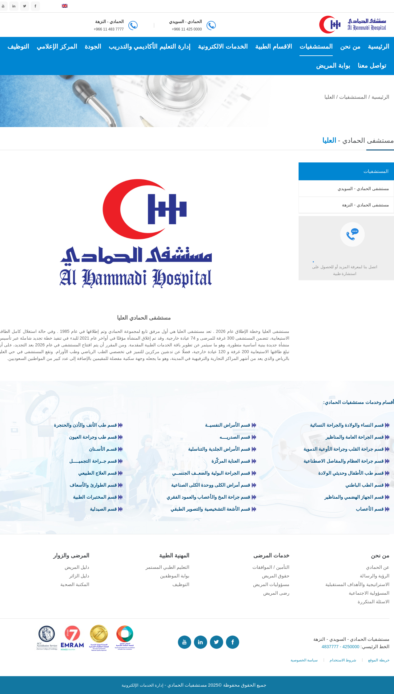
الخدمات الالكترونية (223, 46)
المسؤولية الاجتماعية (369, 593)
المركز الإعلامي (57, 46)
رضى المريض (276, 593)
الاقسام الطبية (273, 46)
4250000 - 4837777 (340, 646)
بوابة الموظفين (174, 575)
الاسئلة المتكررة (373, 601)
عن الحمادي (377, 567)
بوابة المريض (333, 65)
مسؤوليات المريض (271, 584)
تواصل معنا (372, 65)
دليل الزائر (79, 575)
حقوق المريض (275, 575)
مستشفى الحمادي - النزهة (365, 204)
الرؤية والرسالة (374, 575)
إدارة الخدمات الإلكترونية (142, 685)
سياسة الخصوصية (304, 660)
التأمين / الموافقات (270, 567)
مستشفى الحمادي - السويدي (363, 188)
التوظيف (18, 46)
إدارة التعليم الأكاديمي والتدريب (149, 46)
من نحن (350, 46)
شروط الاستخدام (343, 660)
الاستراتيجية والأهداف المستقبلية (357, 584)
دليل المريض (77, 567)
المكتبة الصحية (74, 584)
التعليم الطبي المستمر (167, 567)
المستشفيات (316, 46)
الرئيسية (378, 46)
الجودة (93, 46)
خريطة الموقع (378, 660)
